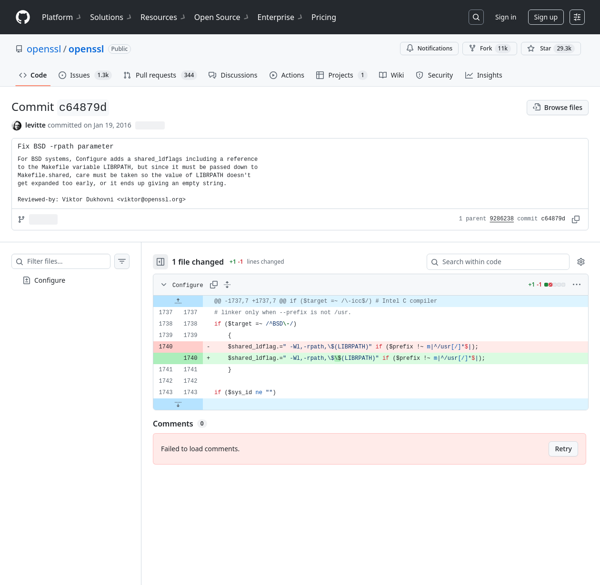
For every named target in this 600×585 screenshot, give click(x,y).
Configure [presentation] (49, 279)
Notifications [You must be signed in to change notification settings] (429, 48)
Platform (62, 17)
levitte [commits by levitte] (35, 124)
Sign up (546, 16)
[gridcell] (370, 301)
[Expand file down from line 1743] (178, 404)
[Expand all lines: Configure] (227, 284)
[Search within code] (493, 261)
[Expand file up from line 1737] (178, 301)
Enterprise (281, 17)
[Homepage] (22, 17)
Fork (490, 48)
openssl (44, 48)
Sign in (505, 16)
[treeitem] (70, 280)
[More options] (576, 284)
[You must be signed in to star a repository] (551, 48)
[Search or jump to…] (476, 17)
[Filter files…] (68, 261)
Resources (163, 17)
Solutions (111, 17)
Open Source (222, 17)
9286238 (502, 219)
